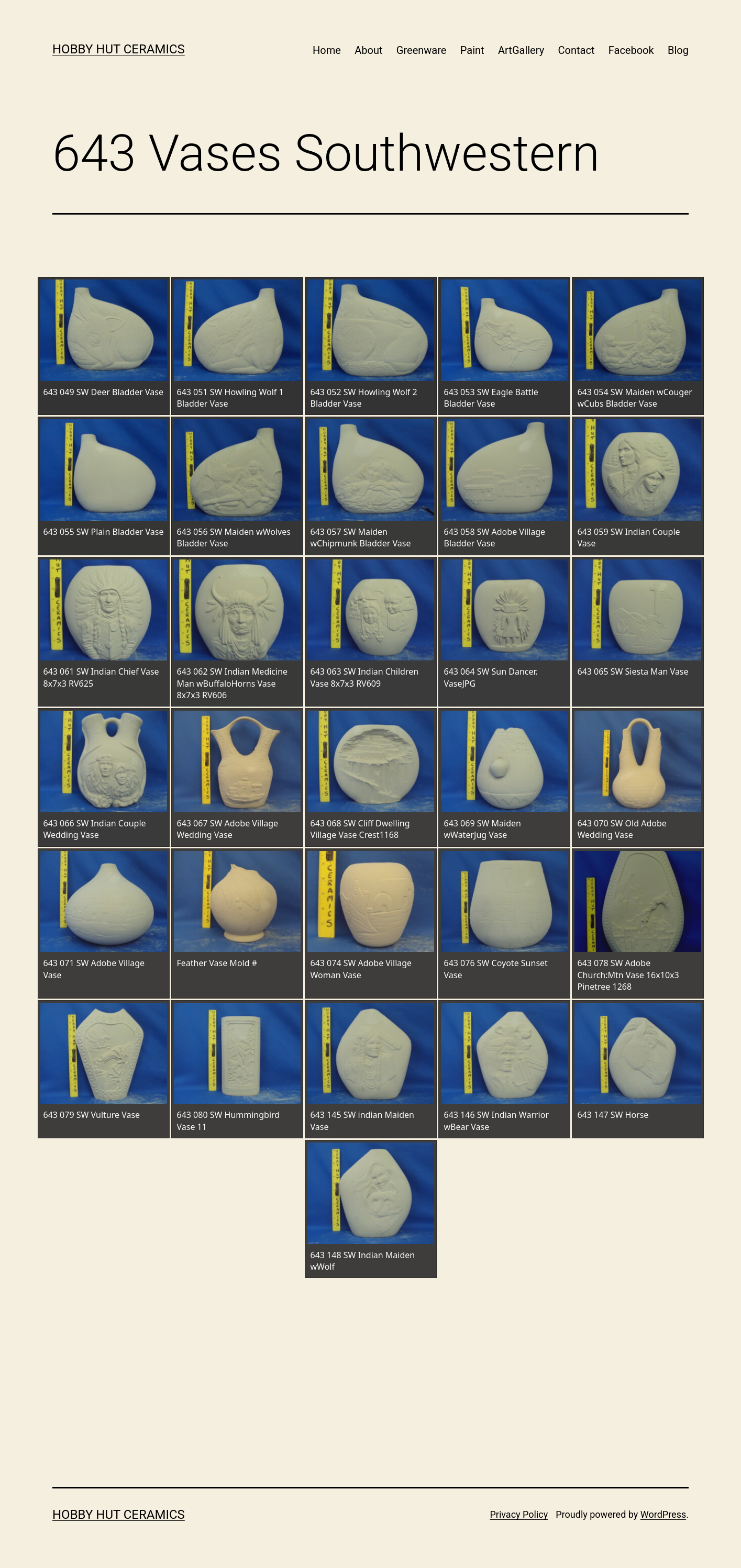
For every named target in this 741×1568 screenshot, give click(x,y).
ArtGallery (521, 50)
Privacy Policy (519, 1514)
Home (327, 50)
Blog (678, 50)
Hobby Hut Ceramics (118, 49)
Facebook (631, 50)
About (368, 50)
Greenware (421, 50)
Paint (472, 50)
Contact (576, 50)
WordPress (663, 1514)
